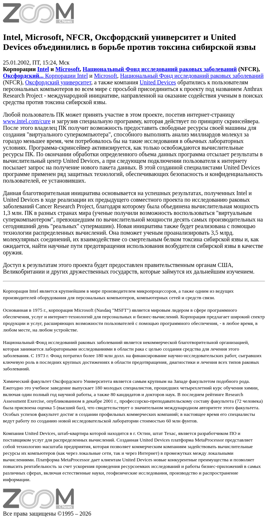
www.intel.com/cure (27, 121)
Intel (43, 69)
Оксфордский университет (58, 82)
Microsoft (67, 69)
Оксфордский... (23, 76)
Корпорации (60, 76)
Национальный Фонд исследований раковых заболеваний (160, 69)
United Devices (158, 82)
